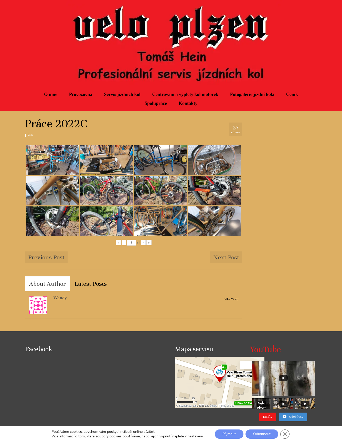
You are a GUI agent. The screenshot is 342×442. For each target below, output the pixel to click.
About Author (47, 284)
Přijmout (229, 434)
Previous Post (46, 257)
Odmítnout (262, 434)
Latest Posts (90, 284)
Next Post (226, 257)
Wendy (60, 298)
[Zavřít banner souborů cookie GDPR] (285, 434)
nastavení (195, 436)
